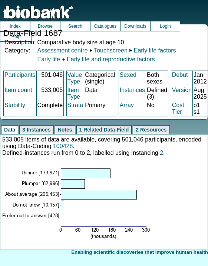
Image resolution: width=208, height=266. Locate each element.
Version (182, 90)
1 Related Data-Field (104, 130)
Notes (65, 130)
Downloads (135, 26)
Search (75, 26)
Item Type (73, 93)
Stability (14, 105)
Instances (132, 90)
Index (15, 26)
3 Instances (36, 130)
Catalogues (105, 26)
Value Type (74, 78)
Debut (180, 75)
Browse (45, 26)
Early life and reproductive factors (111, 59)
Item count (18, 90)
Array (127, 105)
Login (165, 26)
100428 (63, 146)
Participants (20, 75)
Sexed (128, 75)
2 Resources (151, 130)
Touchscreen (111, 50)
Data (9, 130)
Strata (75, 105)
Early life (48, 59)
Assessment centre (62, 50)
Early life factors (155, 50)
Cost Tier (178, 108)
